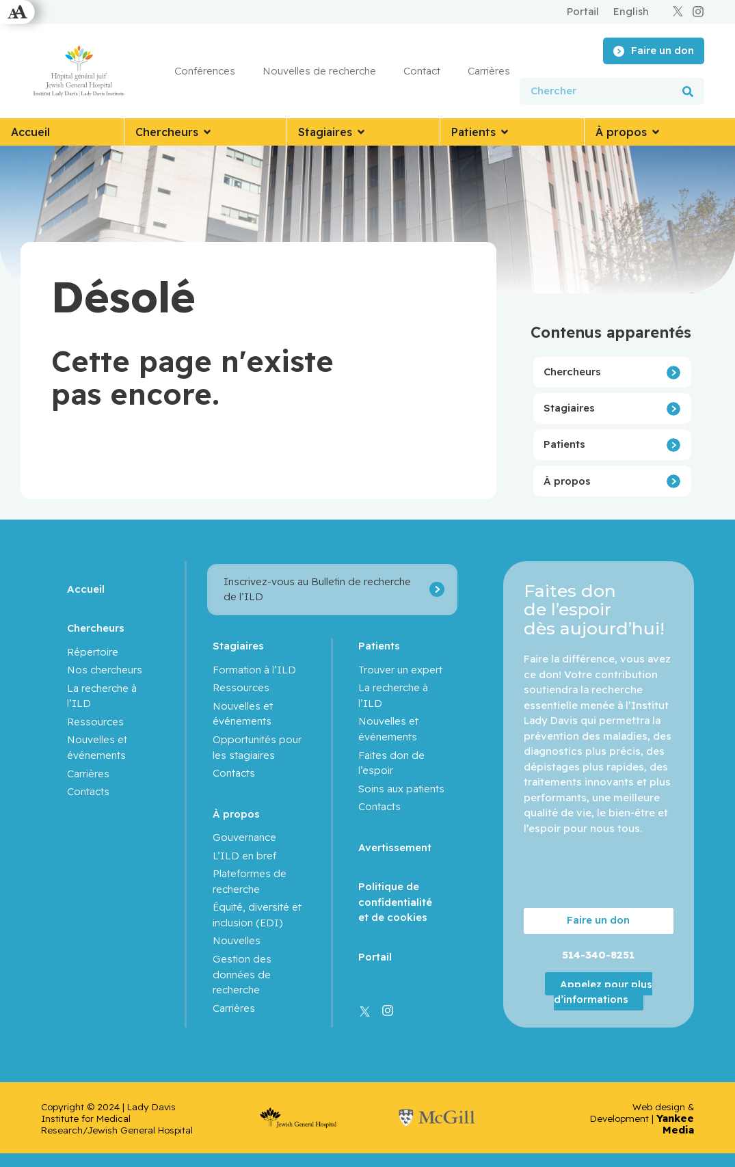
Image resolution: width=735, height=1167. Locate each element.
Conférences (204, 70)
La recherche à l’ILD (102, 696)
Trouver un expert (401, 669)
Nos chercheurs (104, 669)
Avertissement (395, 847)
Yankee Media (675, 1124)
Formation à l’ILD (254, 669)
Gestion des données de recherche (242, 974)
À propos (567, 480)
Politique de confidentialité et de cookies (396, 902)
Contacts (88, 791)
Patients (564, 444)
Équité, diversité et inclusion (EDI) (257, 914)
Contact (421, 70)
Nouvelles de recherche (319, 70)
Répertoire (92, 651)
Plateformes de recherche (249, 881)
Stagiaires (569, 407)
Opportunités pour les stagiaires (257, 747)
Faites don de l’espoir (392, 763)
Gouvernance (244, 837)
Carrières (489, 70)
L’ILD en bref (244, 855)
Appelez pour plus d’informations (603, 991)
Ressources (95, 721)
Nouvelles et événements (97, 747)
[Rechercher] (687, 91)
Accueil (86, 588)
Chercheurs (572, 371)
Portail (375, 956)
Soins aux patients (402, 788)
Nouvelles (236, 940)
